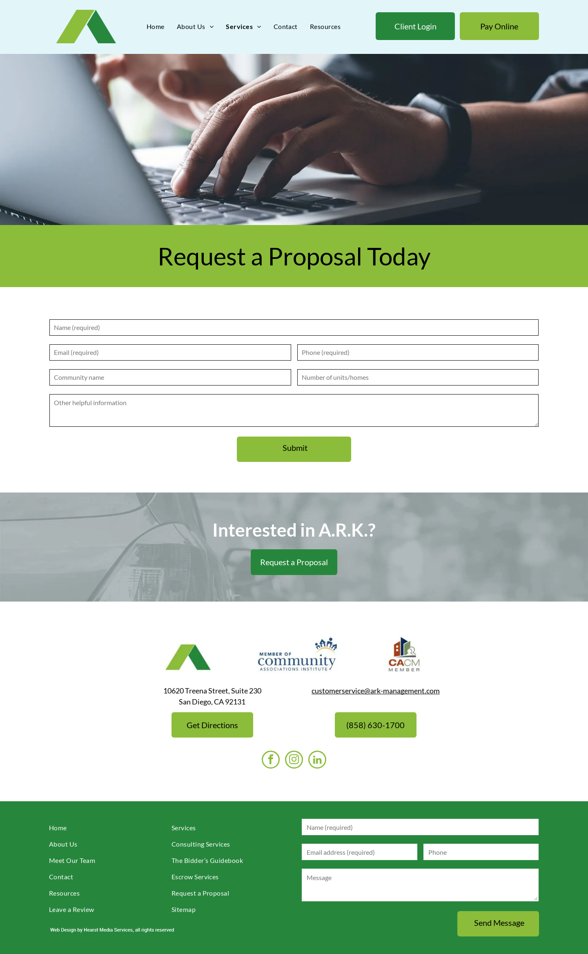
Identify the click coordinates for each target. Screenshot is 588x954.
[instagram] (294, 761)
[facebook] (271, 761)
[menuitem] (155, 26)
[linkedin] (317, 761)
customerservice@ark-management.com (376, 690)
